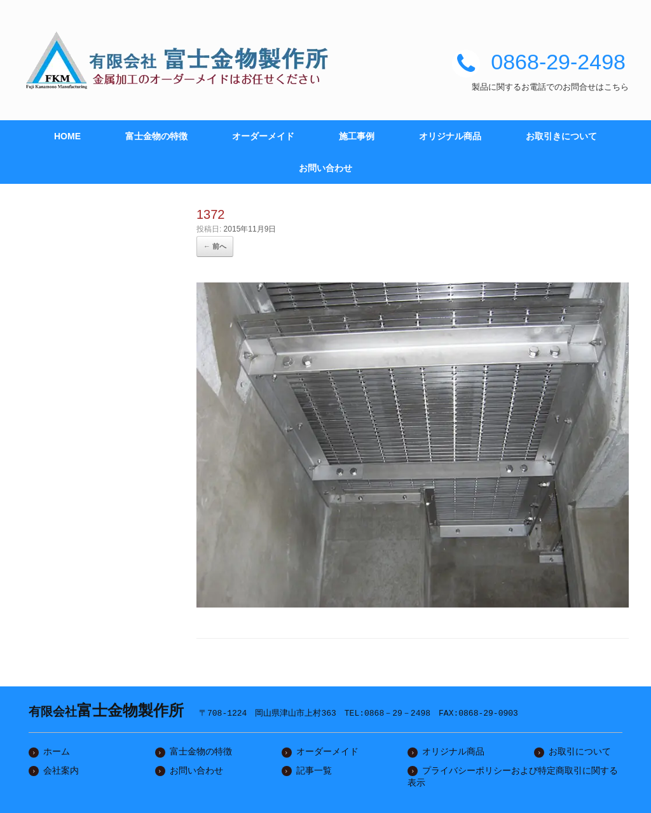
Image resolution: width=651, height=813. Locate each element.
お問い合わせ (325, 168)
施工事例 (356, 136)
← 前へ (214, 246)
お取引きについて (561, 136)
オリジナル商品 (450, 136)
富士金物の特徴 (156, 136)
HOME (67, 136)
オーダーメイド (263, 136)
